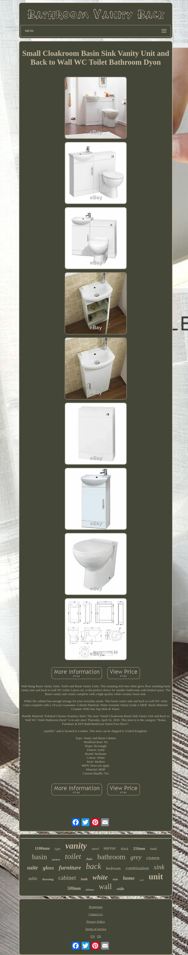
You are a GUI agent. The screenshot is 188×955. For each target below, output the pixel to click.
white (100, 877)
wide (120, 889)
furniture (70, 867)
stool (95, 849)
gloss (48, 868)
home (129, 878)
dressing (47, 879)
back (93, 866)
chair (89, 859)
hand (153, 849)
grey (135, 857)
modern (56, 859)
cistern (152, 858)
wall (105, 886)
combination (137, 868)
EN (92, 936)
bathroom (111, 857)
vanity (76, 846)
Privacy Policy (95, 921)
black (124, 849)
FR (99, 936)
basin (39, 857)
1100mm (42, 848)
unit (156, 876)
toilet (73, 856)
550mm (139, 848)
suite (32, 868)
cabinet (67, 877)
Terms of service (95, 929)
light (57, 849)
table (32, 878)
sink (159, 867)
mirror (110, 848)
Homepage (96, 907)
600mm (90, 889)
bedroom (113, 868)
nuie (115, 879)
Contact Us (96, 914)
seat (142, 879)
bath (84, 879)
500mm (74, 888)
